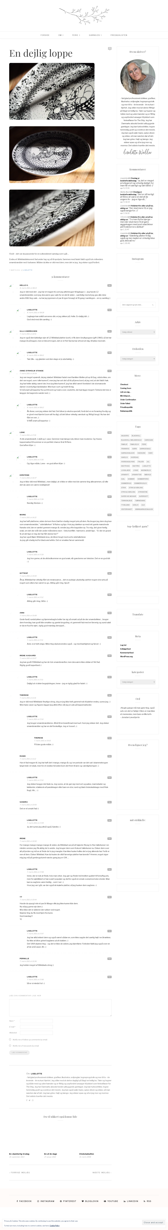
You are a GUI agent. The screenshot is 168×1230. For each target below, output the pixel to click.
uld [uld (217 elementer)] (143, 505)
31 (110, 48)
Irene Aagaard (28, 655)
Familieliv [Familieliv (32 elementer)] (134, 444)
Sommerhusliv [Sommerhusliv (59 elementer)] (140, 483)
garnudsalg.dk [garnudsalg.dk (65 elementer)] (128, 453)
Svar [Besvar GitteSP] (109, 573)
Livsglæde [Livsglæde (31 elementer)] (125, 470)
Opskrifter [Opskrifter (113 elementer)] (136, 474)
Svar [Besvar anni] (109, 613)
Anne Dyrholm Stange (32, 371)
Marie (23, 515)
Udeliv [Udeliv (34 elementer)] (135, 505)
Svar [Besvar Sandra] (109, 802)
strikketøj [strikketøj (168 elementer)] (142, 492)
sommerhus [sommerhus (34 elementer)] (126, 483)
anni (22, 613)
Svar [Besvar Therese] (109, 695)
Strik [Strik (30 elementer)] (123, 487)
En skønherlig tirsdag (19, 1154)
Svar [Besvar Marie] (109, 515)
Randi (23, 756)
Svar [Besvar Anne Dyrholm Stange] (109, 371)
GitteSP (24, 573)
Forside (45, 35)
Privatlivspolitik (126, 407)
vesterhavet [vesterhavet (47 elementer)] (126, 509)
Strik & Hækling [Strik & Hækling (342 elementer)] (136, 487)
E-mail (12, 1027)
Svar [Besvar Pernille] (109, 958)
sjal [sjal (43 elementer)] (123, 479)
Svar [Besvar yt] (109, 897)
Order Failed (125, 403)
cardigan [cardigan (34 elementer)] (149, 440)
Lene (22, 432)
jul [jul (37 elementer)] (148, 461)
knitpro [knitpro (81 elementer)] (136, 466)
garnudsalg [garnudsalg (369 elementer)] (145, 448)
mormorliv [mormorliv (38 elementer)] (146, 470)
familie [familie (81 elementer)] (124, 444)
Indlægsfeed (125, 649)
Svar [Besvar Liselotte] (109, 310)
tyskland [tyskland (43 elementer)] (125, 505)
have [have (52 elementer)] (150, 453)
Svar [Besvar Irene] (109, 838)
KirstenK (24, 475)
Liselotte (27, 270)
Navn (11, 1021)
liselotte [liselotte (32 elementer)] (147, 466)
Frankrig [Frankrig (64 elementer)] (125, 448)
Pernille (24, 959)
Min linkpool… (125, 396)
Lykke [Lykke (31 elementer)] (135, 470)
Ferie (75, 35)
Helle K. (24, 285)
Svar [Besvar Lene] (109, 432)
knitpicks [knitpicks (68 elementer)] (125, 466)
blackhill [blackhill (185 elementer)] (136, 435)
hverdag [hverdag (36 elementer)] (134, 457)
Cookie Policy (54, 1226)
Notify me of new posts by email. (26, 1046)
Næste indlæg (102, 1173)
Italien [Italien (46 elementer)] (141, 461)
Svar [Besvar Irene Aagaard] (109, 655)
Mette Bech (125, 192)
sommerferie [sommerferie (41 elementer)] (143, 479)
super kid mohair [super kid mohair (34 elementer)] (128, 496)
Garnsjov (94, 35)
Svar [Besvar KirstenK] (109, 475)
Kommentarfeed (126, 653)
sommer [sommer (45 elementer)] (131, 479)
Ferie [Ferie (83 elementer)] (144, 444)
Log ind (123, 645)
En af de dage (50, 1154)
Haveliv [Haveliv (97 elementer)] (124, 457)
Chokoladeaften (86, 1154)
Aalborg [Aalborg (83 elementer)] (125, 435)
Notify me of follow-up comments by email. (30, 1040)
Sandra (24, 802)
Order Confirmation (128, 400)
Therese (24, 695)
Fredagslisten (119, 35)
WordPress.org (126, 656)
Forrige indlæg (19, 1173)
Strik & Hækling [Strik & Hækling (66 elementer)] (128, 492)
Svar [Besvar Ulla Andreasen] (109, 331)
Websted (13, 1033)
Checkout (124, 384)
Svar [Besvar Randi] (109, 756)
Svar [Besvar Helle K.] (109, 285)
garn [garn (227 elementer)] (134, 448)
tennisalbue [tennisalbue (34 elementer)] (126, 500)
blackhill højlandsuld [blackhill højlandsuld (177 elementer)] (131, 440)
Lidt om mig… (125, 392)
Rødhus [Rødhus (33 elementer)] (148, 474)
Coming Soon (125, 388)
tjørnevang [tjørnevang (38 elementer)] (140, 500)
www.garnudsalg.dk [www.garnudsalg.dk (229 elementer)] (144, 509)
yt (21, 897)
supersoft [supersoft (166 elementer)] (143, 496)
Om (60, 35)
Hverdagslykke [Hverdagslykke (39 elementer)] (128, 461)
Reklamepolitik (126, 411)
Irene (23, 838)
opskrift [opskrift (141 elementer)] (125, 474)
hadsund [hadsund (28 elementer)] (141, 453)
